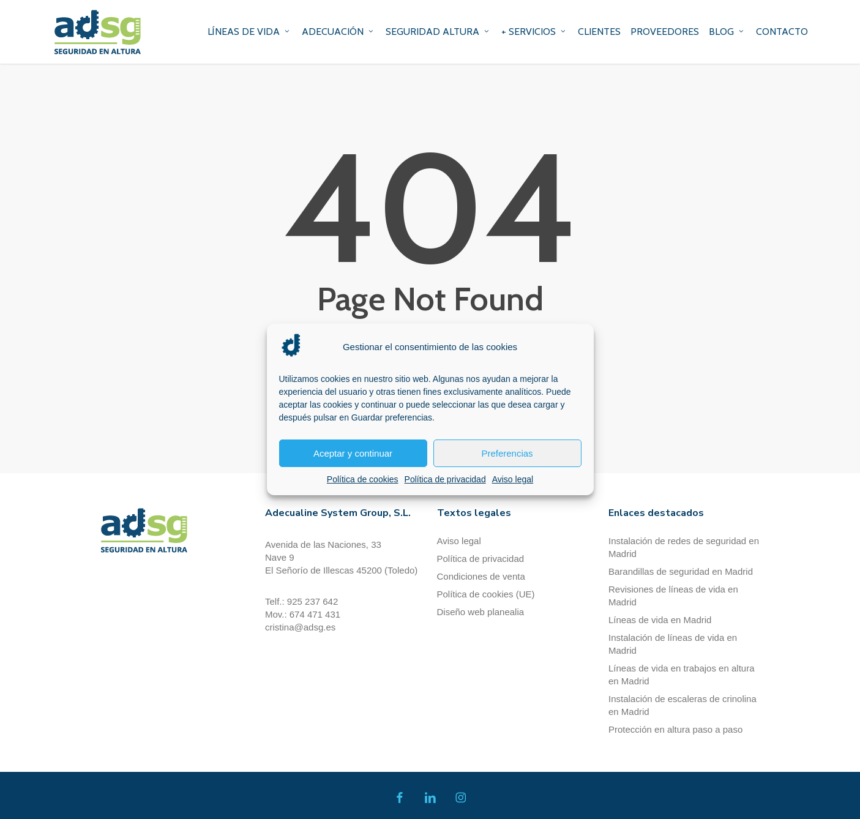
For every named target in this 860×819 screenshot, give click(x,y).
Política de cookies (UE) (486, 594)
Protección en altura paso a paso (675, 729)
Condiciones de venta (481, 576)
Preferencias (507, 453)
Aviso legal (512, 479)
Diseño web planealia (481, 612)
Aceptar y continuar (352, 453)
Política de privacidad (445, 479)
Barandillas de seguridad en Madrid (680, 571)
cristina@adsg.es (300, 627)
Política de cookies (362, 479)
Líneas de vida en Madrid (659, 620)
